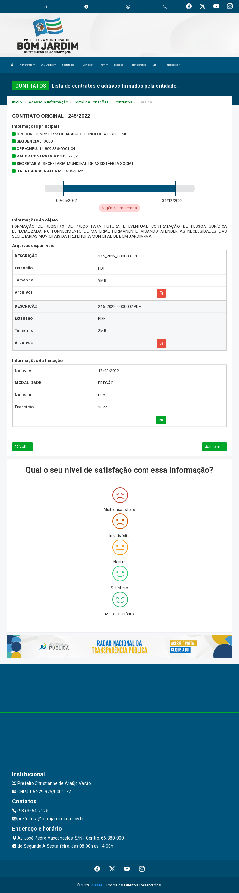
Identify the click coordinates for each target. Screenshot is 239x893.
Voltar (22, 446)
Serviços (88, 64)
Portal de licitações (91, 102)
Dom (104, 64)
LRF (156, 64)
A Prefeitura (27, 64)
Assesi (97, 885)
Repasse (119, 64)
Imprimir (214, 446)
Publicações (173, 64)
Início (17, 102)
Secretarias (69, 64)
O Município (48, 64)
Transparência (139, 64)
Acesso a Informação (48, 102)
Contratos (123, 102)
